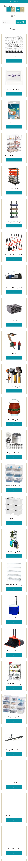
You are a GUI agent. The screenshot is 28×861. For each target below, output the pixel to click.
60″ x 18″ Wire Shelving (14, 684)
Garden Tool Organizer (14, 387)
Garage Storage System (14, 750)
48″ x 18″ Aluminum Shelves (14, 816)
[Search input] (8, 22)
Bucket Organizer (14, 420)
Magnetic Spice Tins (14, 453)
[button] (21, 22)
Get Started (14, 1)
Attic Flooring (14, 321)
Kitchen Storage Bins (14, 849)
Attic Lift (14, 354)
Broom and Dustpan (14, 651)
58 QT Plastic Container (14, 486)
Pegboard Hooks (14, 57)
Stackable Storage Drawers (14, 156)
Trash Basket (14, 783)
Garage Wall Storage (14, 222)
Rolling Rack (14, 189)
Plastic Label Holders (14, 90)
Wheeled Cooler (14, 618)
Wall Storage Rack (14, 552)
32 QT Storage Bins (14, 519)
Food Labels (14, 123)
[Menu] (14, 16)
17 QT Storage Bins (14, 717)
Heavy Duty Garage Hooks (14, 255)
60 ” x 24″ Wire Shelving (14, 585)
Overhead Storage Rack (14, 288)
